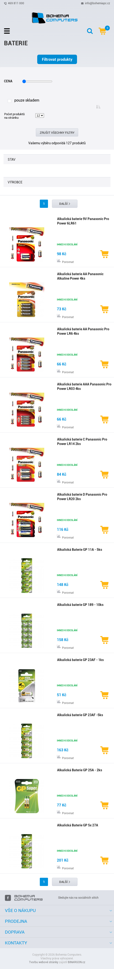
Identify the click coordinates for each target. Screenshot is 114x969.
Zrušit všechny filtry (57, 132)
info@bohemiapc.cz (97, 3)
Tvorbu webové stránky (43, 962)
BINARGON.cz (76, 962)
